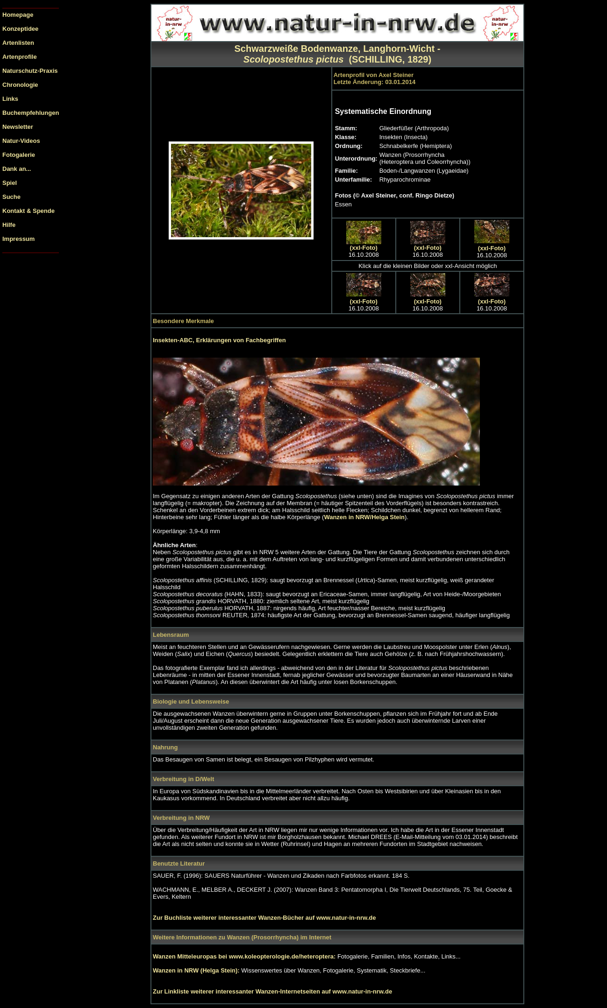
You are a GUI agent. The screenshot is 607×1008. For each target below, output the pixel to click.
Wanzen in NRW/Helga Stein (364, 517)
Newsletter (17, 126)
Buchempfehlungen (30, 112)
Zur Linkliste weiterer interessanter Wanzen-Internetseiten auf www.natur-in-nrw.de (272, 991)
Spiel (9, 182)
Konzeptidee (20, 28)
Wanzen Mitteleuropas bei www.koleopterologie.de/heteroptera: (245, 956)
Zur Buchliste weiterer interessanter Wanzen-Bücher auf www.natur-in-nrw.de (264, 917)
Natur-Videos (21, 140)
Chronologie (20, 84)
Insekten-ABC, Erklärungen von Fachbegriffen (219, 340)
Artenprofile (19, 56)
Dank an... (16, 168)
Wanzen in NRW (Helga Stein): (197, 970)
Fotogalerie (18, 154)
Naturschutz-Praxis (29, 70)
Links (10, 98)
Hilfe (8, 224)
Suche (11, 196)
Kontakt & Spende (28, 210)
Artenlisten (18, 42)
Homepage (17, 14)
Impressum (18, 238)
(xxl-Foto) (364, 247)
